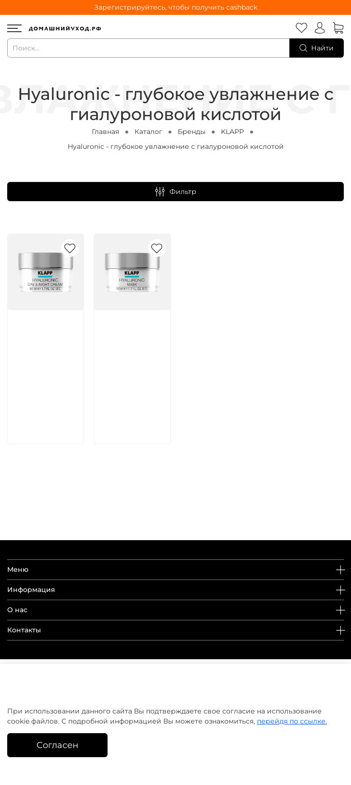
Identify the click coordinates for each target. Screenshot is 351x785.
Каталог (148, 131)
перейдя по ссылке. (292, 721)
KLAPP (232, 131)
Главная (105, 131)
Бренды (192, 131)
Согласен (57, 745)
